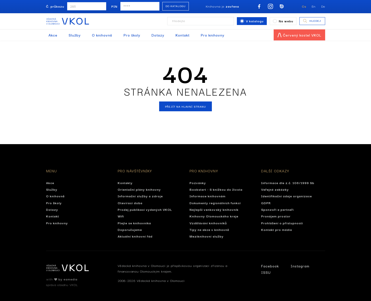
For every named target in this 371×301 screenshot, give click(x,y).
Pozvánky (198, 182)
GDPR (266, 202)
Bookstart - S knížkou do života (216, 189)
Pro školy (132, 35)
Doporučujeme (130, 229)
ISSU (266, 272)
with (61, 278)
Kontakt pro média (276, 229)
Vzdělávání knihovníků (208, 222)
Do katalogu (176, 6)
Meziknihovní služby (207, 236)
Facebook (270, 266)
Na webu (283, 20)
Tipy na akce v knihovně (209, 229)
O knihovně (102, 35)
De (323, 6)
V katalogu (252, 20)
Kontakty (125, 182)
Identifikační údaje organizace (286, 195)
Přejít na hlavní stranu (185, 106)
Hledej (312, 20)
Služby (75, 35)
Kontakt (183, 35)
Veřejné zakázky (275, 189)
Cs (304, 6)
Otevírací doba (130, 202)
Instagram (300, 266)
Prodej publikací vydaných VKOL (145, 209)
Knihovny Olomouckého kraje (214, 215)
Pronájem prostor (276, 215)
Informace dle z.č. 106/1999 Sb (287, 182)
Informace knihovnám (208, 195)
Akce (53, 35)
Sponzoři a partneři (277, 209)
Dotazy (158, 35)
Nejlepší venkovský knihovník (214, 209)
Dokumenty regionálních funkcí (215, 202)
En (314, 6)
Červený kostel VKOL (299, 35)
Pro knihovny (212, 35)
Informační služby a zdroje (140, 195)
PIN (114, 6)
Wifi (121, 215)
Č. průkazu (55, 6)
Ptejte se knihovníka (134, 222)
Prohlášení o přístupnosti (282, 222)
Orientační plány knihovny (139, 189)
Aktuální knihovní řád (135, 236)
